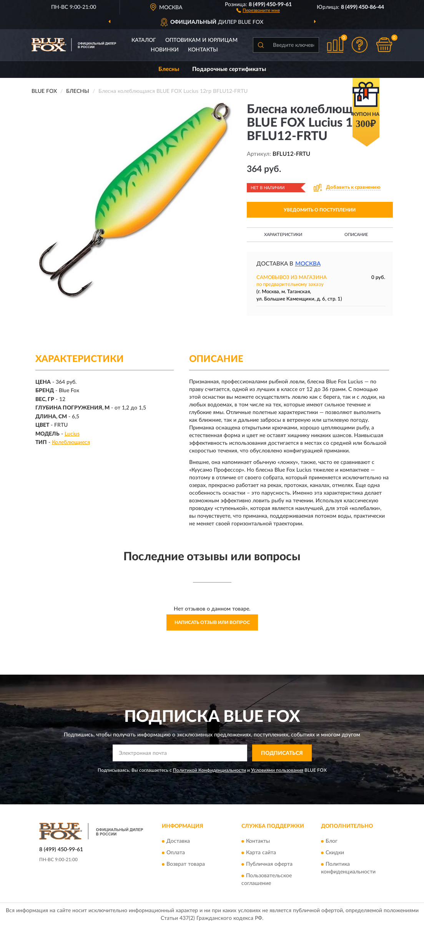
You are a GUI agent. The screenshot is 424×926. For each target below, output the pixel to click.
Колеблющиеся (71, 442)
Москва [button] (308, 264)
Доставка (178, 841)
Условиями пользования (277, 770)
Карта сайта (261, 852)
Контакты (203, 50)
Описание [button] (356, 235)
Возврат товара (185, 864)
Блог (332, 841)
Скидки (335, 852)
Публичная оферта (269, 864)
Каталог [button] (143, 40)
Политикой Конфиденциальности (209, 770)
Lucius (72, 434)
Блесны (168, 69)
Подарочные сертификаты (229, 69)
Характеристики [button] (283, 235)
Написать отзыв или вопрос (212, 622)
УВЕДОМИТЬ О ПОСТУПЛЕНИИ (320, 210)
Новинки (165, 50)
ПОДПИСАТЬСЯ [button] (282, 753)
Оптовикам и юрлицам (201, 40)
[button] (258, 10)
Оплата (175, 852)
